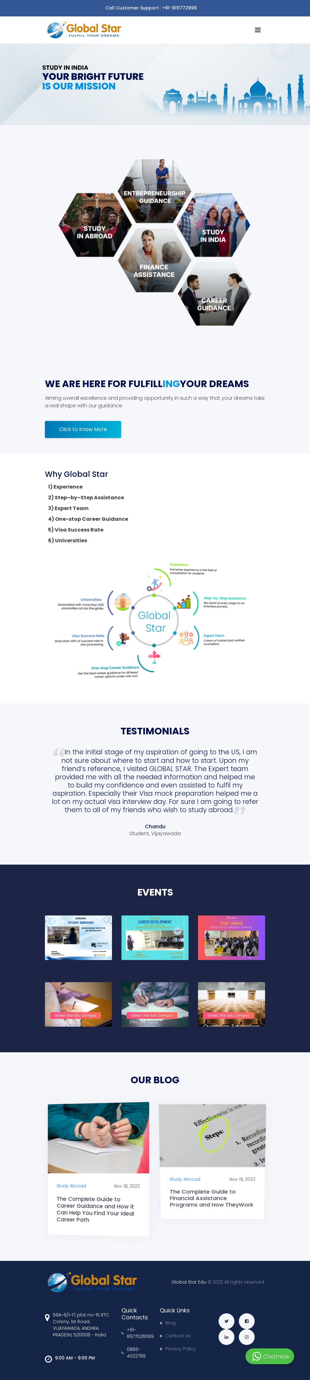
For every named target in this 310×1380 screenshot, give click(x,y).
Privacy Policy (178, 1349)
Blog (168, 1323)
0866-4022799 (133, 1352)
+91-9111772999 (179, 8)
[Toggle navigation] (261, 8)
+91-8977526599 (135, 1333)
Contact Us (175, 1336)
